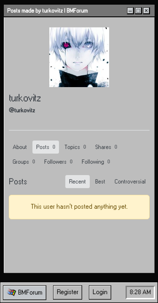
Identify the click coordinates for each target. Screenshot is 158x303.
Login (100, 292)
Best (100, 181)
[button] (24, 292)
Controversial (130, 181)
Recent (77, 181)
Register (67, 292)
